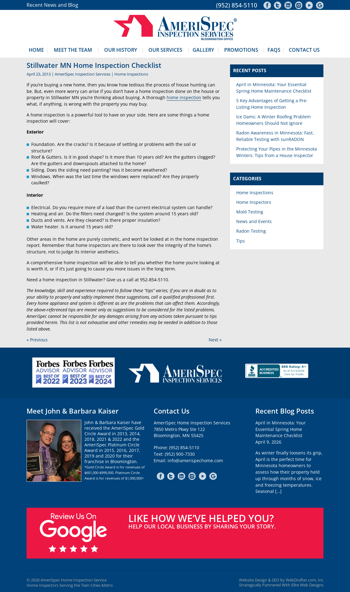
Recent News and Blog (52, 5)
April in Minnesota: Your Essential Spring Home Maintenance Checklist (273, 87)
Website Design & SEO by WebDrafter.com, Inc (281, 580)
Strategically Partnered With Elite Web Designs (281, 585)
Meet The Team (73, 49)
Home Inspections (131, 74)
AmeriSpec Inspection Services (82, 74)
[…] (278, 491)
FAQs (273, 49)
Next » (215, 340)
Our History (120, 49)
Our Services (165, 49)
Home (36, 49)
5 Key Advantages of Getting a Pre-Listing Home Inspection (272, 104)
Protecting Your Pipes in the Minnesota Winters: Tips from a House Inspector (276, 152)
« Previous (37, 340)
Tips (240, 241)
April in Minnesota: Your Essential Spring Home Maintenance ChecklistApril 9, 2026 (280, 432)
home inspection (184, 97)
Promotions (241, 49)
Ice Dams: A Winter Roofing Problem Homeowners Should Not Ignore (273, 120)
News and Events (254, 221)
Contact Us (304, 49)
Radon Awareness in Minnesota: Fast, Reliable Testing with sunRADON (275, 136)
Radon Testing (251, 231)
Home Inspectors (253, 202)
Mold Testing (249, 212)
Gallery (203, 49)
